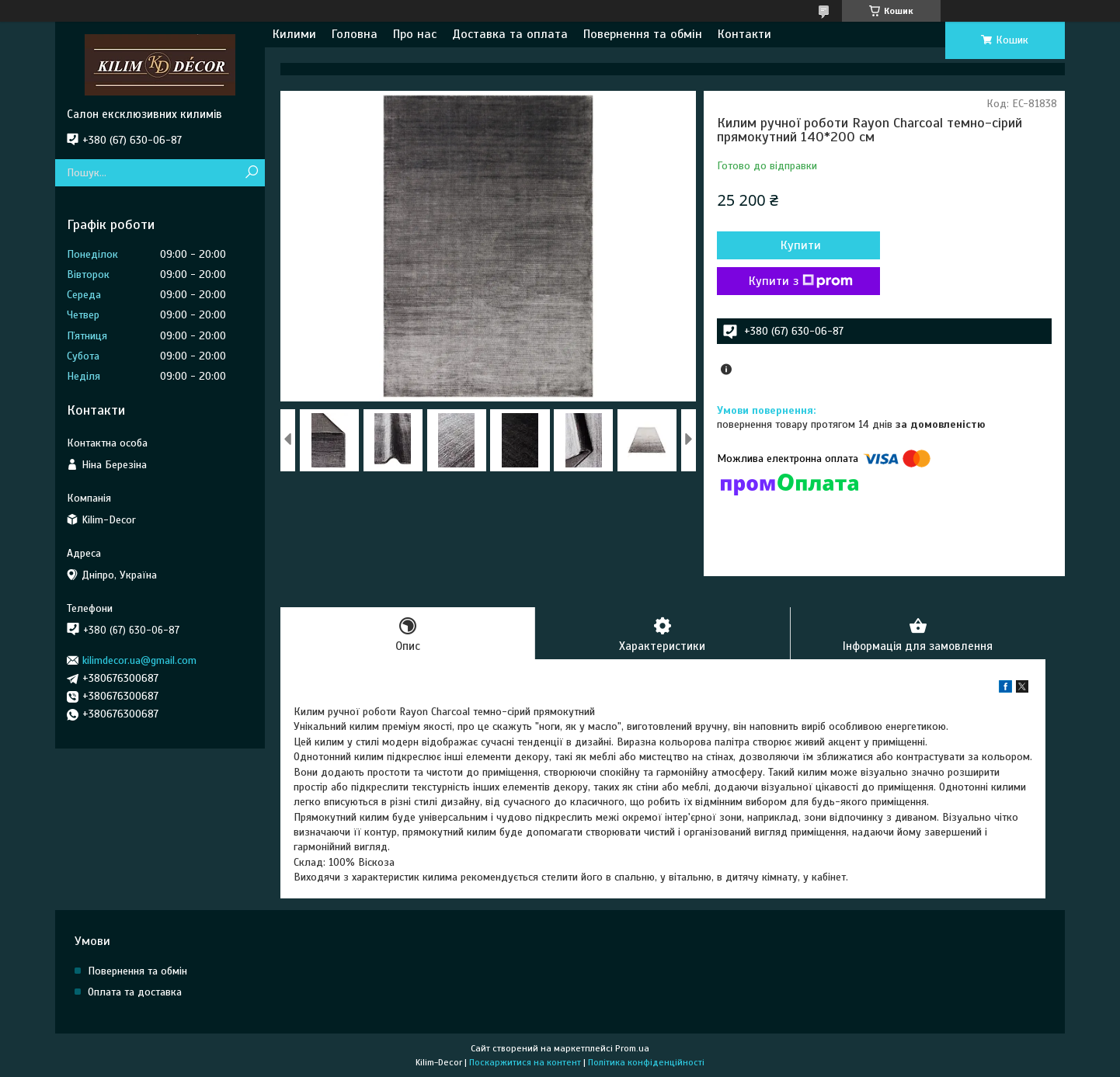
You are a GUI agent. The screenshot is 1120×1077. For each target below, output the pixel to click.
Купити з (801, 281)
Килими (294, 34)
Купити (801, 245)
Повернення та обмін (642, 34)
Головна (354, 34)
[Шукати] (251, 172)
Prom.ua (632, 1048)
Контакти (744, 34)
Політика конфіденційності (646, 1062)
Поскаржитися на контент (525, 1062)
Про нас (415, 34)
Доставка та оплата (510, 34)
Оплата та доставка (135, 992)
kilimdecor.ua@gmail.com (139, 660)
